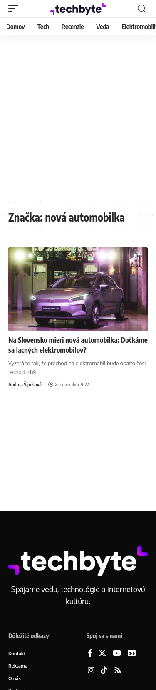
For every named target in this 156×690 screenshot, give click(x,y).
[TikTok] (104, 670)
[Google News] (131, 653)
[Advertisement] (78, 118)
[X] (102, 653)
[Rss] (118, 670)
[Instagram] (91, 670)
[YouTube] (116, 653)
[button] (15, 8)
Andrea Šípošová (25, 384)
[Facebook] (90, 653)
